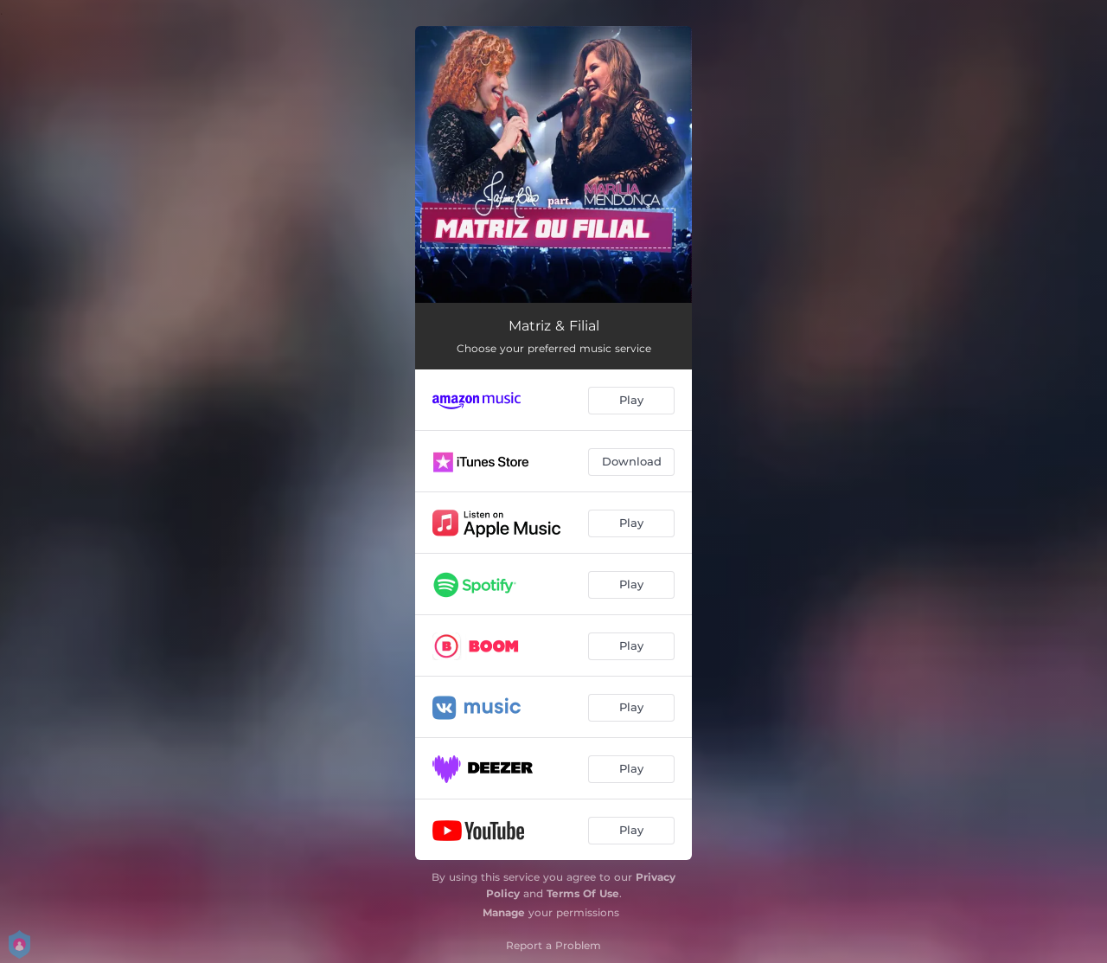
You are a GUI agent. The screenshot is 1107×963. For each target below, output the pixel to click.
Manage (504, 912)
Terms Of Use (583, 893)
